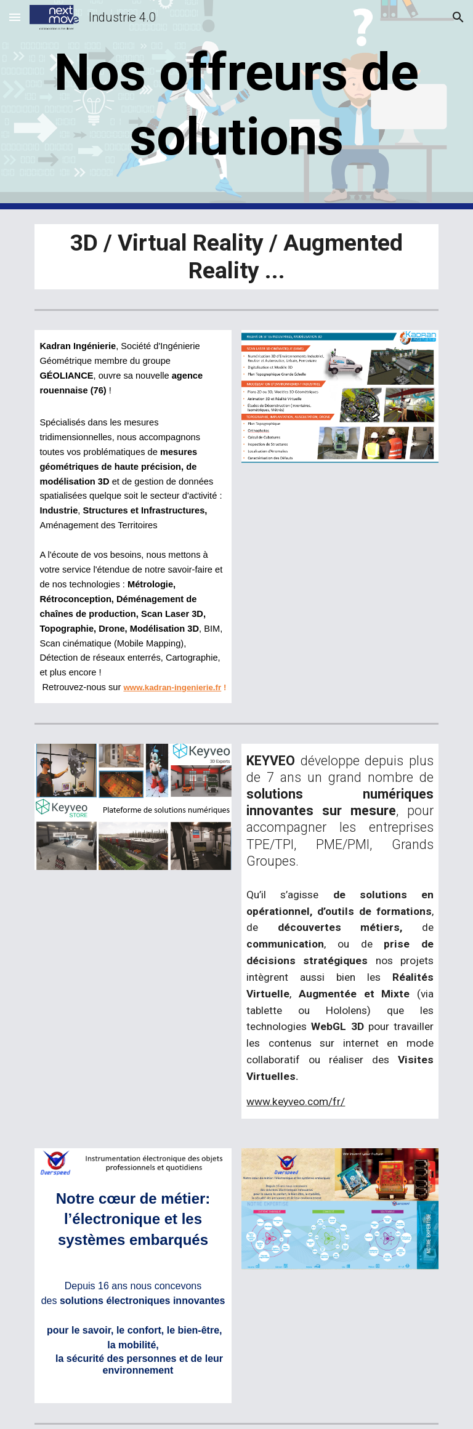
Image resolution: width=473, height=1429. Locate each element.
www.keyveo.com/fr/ (295, 1101)
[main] (236, 104)
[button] (15, 17)
